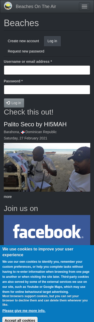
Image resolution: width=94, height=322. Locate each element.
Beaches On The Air (36, 6)
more (8, 197)
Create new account (23, 41)
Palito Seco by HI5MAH (35, 124)
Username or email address (28, 62)
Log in (54, 42)
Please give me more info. (23, 313)
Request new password (26, 51)
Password (13, 81)
